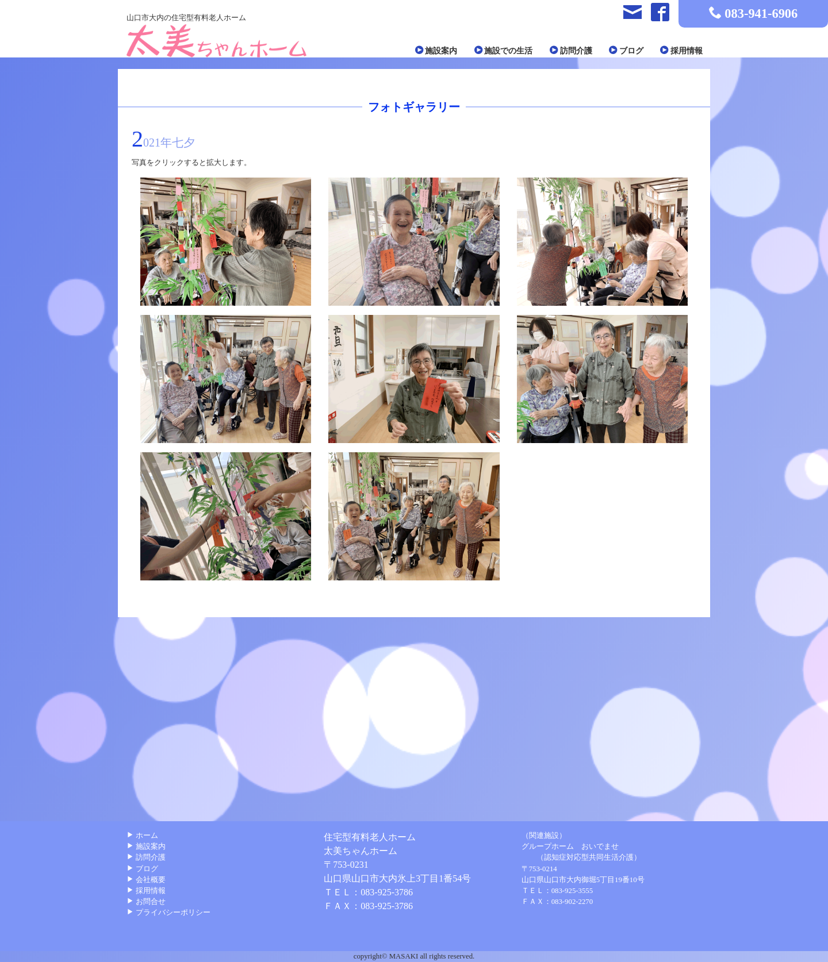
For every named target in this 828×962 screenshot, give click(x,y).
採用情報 (681, 50)
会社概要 (146, 880)
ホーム (142, 836)
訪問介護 (571, 50)
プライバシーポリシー (168, 913)
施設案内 (437, 50)
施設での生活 (503, 50)
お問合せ (146, 902)
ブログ (626, 50)
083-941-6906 (761, 13)
